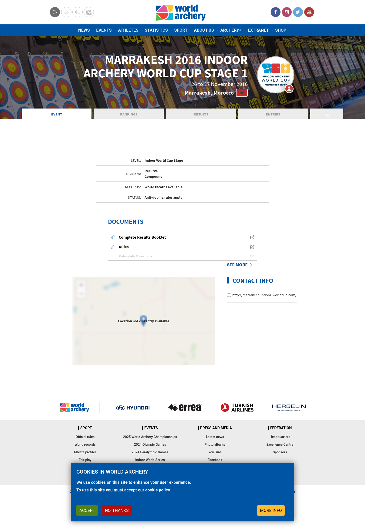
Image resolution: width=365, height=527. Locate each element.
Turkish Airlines (237, 413)
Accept (87, 510)
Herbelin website (289, 413)
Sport (180, 30)
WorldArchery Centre (89, 12)
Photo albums (215, 450)
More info (271, 510)
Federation (281, 433)
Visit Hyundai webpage (132, 413)
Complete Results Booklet (142, 242)
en (54, 12)
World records (84, 450)
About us (204, 30)
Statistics (156, 30)
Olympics (66, 12)
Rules (124, 252)
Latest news (215, 442)
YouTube (309, 12)
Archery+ (230, 30)
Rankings (129, 119)
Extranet (258, 30)
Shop (280, 30)
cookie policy (157, 489)
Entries (273, 119)
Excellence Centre (280, 450)
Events (104, 30)
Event (56, 119)
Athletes (128, 30)
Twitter (298, 12)
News (84, 30)
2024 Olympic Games (150, 450)
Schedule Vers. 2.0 (135, 262)
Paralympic (77, 12)
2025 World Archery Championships (150, 442)
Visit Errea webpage (185, 413)
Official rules (85, 442)
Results (201, 119)
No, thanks (116, 510)
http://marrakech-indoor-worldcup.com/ (264, 300)
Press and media (216, 433)
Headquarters (280, 442)
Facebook (275, 12)
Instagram (287, 12)
